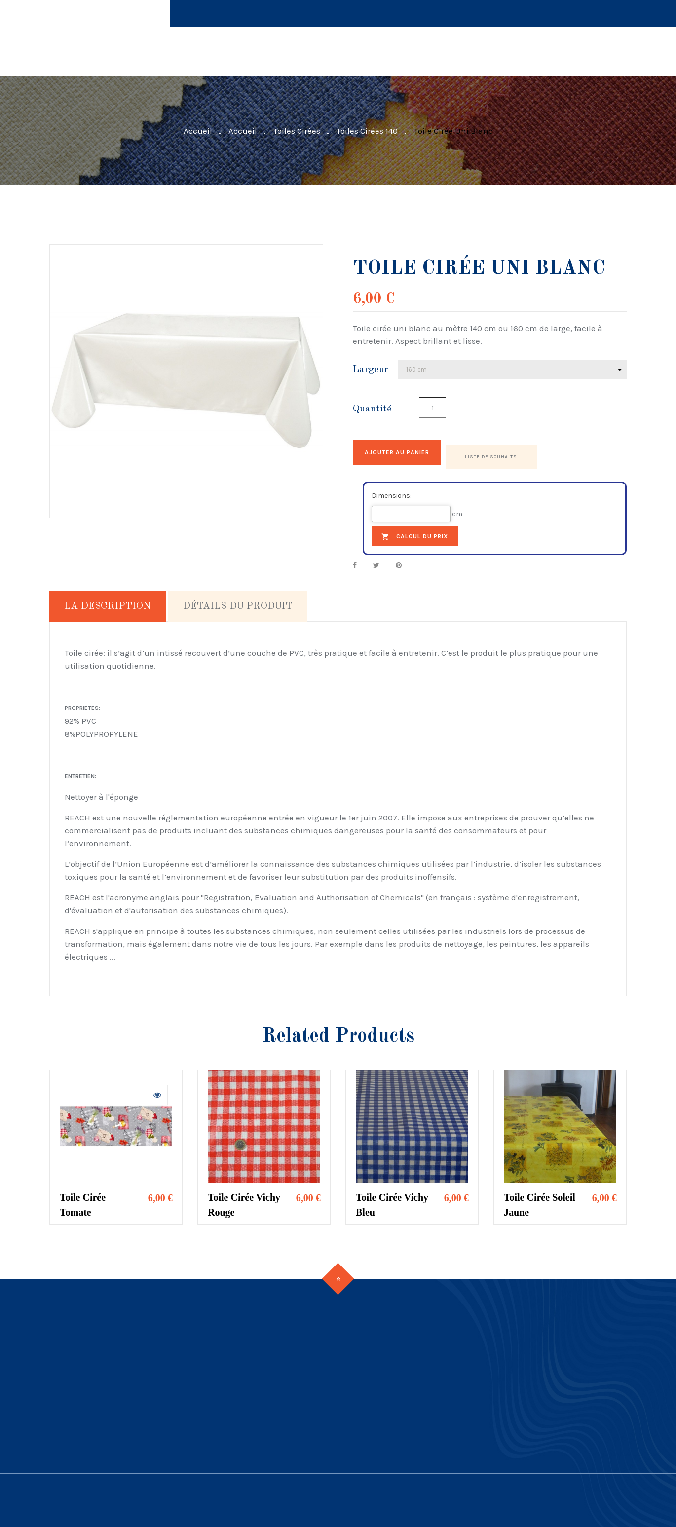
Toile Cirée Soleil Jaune (539, 1201)
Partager (355, 561)
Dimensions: (392, 491)
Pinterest (399, 561)
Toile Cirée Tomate (83, 1201)
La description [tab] (107, 602)
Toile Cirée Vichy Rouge (244, 1201)
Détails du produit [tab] (238, 602)
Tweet (376, 561)
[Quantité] (432, 407)
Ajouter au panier (413, 452)
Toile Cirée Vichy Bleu (392, 1201)
